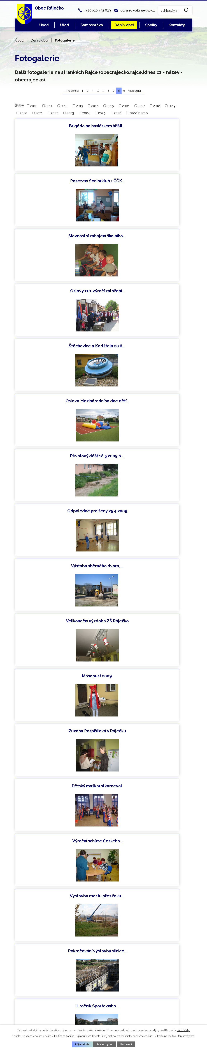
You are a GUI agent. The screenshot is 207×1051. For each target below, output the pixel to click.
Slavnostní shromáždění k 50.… (148, 732)
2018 (156, 106)
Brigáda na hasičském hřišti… (58, 125)
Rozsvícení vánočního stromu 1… (149, 898)
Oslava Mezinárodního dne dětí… (148, 236)
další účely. (183, 1029)
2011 (49, 106)
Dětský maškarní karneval (58, 456)
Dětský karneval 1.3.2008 (58, 843)
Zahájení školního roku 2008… (148, 567)
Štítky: (19, 105)
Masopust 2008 (58, 898)
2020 (23, 113)
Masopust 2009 (58, 401)
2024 (86, 113)
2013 (79, 106)
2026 (117, 113)
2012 (64, 106)
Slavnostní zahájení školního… (58, 181)
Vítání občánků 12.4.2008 (149, 787)
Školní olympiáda (58, 787)
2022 (54, 113)
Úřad (64, 25)
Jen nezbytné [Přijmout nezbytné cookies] (105, 1044)
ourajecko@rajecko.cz (137, 10)
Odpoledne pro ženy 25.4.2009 (149, 291)
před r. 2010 (139, 113)
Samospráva (91, 25)
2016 (125, 106)
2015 (110, 106)
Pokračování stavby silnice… (58, 732)
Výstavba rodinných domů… (149, 843)
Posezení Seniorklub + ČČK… (149, 125)
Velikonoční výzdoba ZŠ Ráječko (148, 346)
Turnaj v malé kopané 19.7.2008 (58, 622)
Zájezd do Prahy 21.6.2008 (149, 622)
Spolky (151, 25)
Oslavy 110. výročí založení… (149, 181)
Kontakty (176, 25)
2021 (39, 113)
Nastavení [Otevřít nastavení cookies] (127, 1044)
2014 (94, 106)
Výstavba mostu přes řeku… (58, 512)
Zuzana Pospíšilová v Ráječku (148, 401)
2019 (172, 106)
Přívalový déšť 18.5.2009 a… (58, 291)
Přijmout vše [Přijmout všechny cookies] (81, 1044)
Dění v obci (124, 25)
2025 (102, 113)
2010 (33, 106)
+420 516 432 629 (97, 10)
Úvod (44, 25)
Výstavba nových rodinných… (148, 677)
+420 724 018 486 (77, 1007)
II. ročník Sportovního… (58, 567)
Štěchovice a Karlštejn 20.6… (58, 236)
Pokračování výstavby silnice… (148, 512)
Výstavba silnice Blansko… (58, 677)
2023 (70, 113)
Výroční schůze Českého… (149, 456)
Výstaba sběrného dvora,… (58, 346)
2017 (141, 106)
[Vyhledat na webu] (175, 10)
